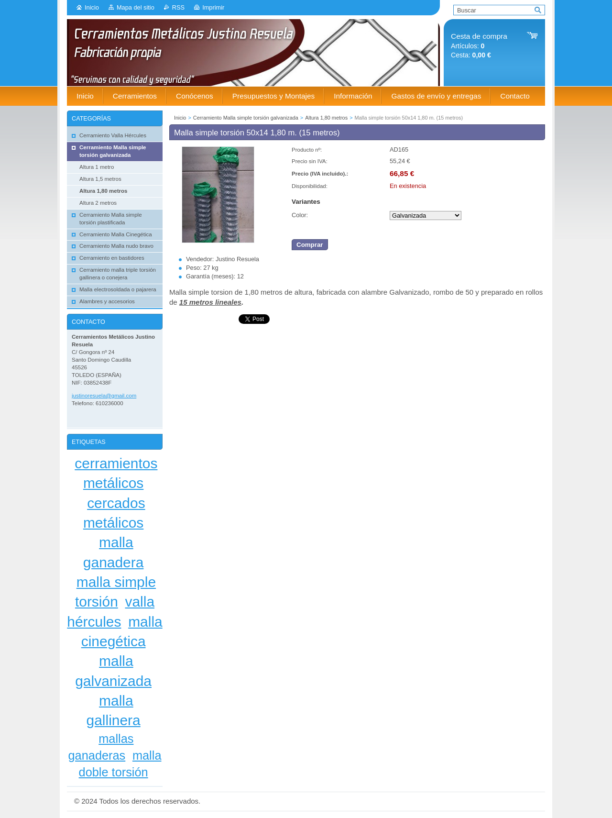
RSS (178, 7)
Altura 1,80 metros (326, 118)
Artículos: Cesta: (479, 46)
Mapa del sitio (135, 7)
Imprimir (213, 7)
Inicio (92, 7)
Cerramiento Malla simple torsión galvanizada (245, 118)
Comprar (309, 244)
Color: (300, 215)
